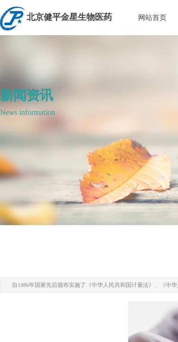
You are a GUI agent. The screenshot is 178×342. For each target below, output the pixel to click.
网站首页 (152, 17)
